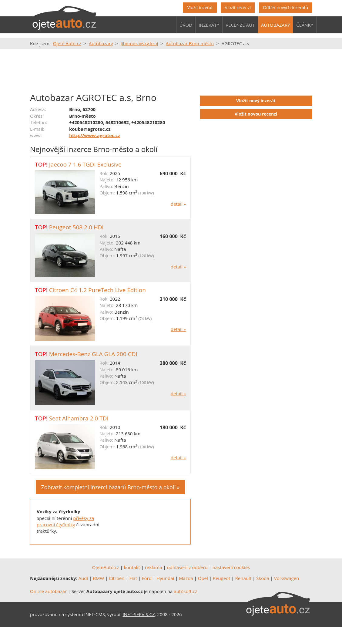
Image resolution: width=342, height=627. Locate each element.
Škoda (262, 578)
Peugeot (221, 578)
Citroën (116, 578)
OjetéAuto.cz (105, 567)
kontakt (132, 567)
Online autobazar (48, 591)
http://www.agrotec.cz (94, 135)
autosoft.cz (185, 591)
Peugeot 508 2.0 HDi (76, 227)
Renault (243, 578)
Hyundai (165, 578)
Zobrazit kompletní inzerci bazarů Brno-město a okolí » (110, 487)
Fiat (133, 578)
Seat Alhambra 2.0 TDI (79, 418)
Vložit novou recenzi (256, 114)
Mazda (186, 578)
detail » (178, 204)
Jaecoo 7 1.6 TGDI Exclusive (85, 164)
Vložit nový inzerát (256, 100)
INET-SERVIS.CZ (139, 614)
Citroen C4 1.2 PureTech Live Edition (97, 290)
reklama (153, 567)
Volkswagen (286, 578)
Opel (203, 578)
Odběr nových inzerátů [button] (285, 7)
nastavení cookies (231, 567)
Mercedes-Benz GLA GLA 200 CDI (93, 354)
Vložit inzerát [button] (200, 7)
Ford (147, 578)
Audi (83, 578)
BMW (98, 578)
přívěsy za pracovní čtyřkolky (65, 521)
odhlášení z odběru (187, 567)
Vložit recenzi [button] (238, 7)
